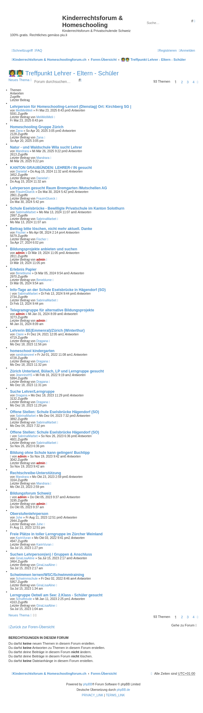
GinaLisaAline (25, 558)
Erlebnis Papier (23, 269)
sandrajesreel (25, 354)
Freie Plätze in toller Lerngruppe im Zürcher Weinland (56, 534)
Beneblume (23, 273)
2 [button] (182, 82)
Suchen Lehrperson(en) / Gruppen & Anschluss (51, 554)
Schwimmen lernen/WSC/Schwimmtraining (47, 575)
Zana (19, 130)
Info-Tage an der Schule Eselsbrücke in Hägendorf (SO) (58, 290)
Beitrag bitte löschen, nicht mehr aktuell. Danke (51, 229)
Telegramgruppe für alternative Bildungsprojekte (52, 310)
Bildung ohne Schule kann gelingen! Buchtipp (50, 453)
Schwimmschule (27, 578)
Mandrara (22, 151)
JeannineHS (24, 375)
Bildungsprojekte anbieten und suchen (43, 249)
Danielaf (21, 171)
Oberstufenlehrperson (29, 514)
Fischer (21, 232)
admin (20, 253)
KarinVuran (23, 538)
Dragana (42, 341)
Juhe (19, 517)
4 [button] (194, 82)
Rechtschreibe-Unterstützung (35, 473)
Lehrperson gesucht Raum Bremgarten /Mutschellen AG (58, 188)
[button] (197, 82)
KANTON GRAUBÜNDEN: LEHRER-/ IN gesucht (51, 168)
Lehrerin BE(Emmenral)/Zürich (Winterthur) (47, 330)
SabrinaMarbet (26, 212)
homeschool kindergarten (32, 351)
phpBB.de (123, 689)
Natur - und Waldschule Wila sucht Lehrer (46, 147)
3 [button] (188, 82)
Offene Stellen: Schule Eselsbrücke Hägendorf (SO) (54, 412)
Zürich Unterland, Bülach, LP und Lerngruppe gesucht (57, 371)
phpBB (87, 684)
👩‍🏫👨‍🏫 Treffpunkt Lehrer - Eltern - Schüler (63, 73)
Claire (20, 334)
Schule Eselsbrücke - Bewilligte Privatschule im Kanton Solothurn (67, 208)
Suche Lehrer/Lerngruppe (32, 391)
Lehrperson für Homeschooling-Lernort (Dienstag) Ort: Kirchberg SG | (70, 107)
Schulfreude (24, 599)
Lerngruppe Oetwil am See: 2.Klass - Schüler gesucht (56, 595)
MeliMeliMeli (24, 110)
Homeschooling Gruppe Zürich (36, 127)
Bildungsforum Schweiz (30, 493)
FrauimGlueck (25, 192)
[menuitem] (38, 50)
